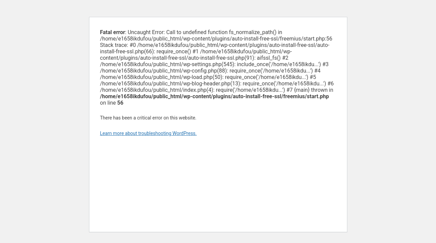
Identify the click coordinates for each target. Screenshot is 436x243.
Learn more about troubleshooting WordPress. (148, 133)
